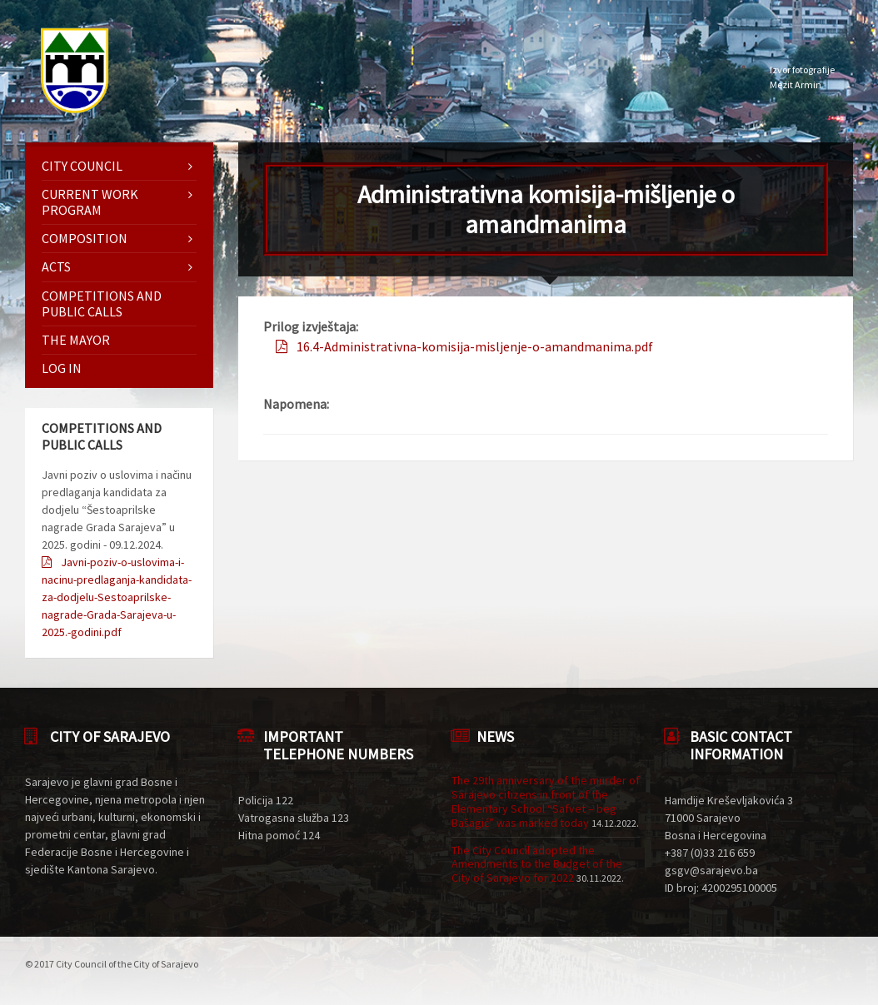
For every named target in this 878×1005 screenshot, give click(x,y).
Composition (84, 238)
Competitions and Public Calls (102, 303)
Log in (62, 368)
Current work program (90, 202)
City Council (82, 165)
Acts (56, 266)
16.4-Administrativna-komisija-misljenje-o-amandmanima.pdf (475, 346)
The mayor (76, 339)
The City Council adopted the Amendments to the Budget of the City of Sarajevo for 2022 (536, 864)
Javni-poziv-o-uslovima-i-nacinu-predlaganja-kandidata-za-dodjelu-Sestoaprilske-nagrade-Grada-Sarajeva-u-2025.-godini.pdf (117, 597)
